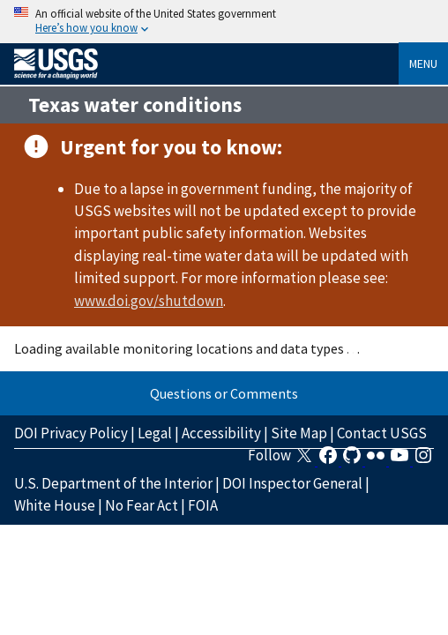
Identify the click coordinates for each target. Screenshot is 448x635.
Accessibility (221, 433)
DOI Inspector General (292, 483)
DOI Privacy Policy (71, 433)
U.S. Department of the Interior (113, 483)
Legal (155, 433)
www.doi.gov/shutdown (148, 300)
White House (54, 505)
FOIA (203, 505)
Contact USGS (382, 433)
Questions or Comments (224, 393)
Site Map (299, 433)
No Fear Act (141, 505)
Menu (423, 63)
